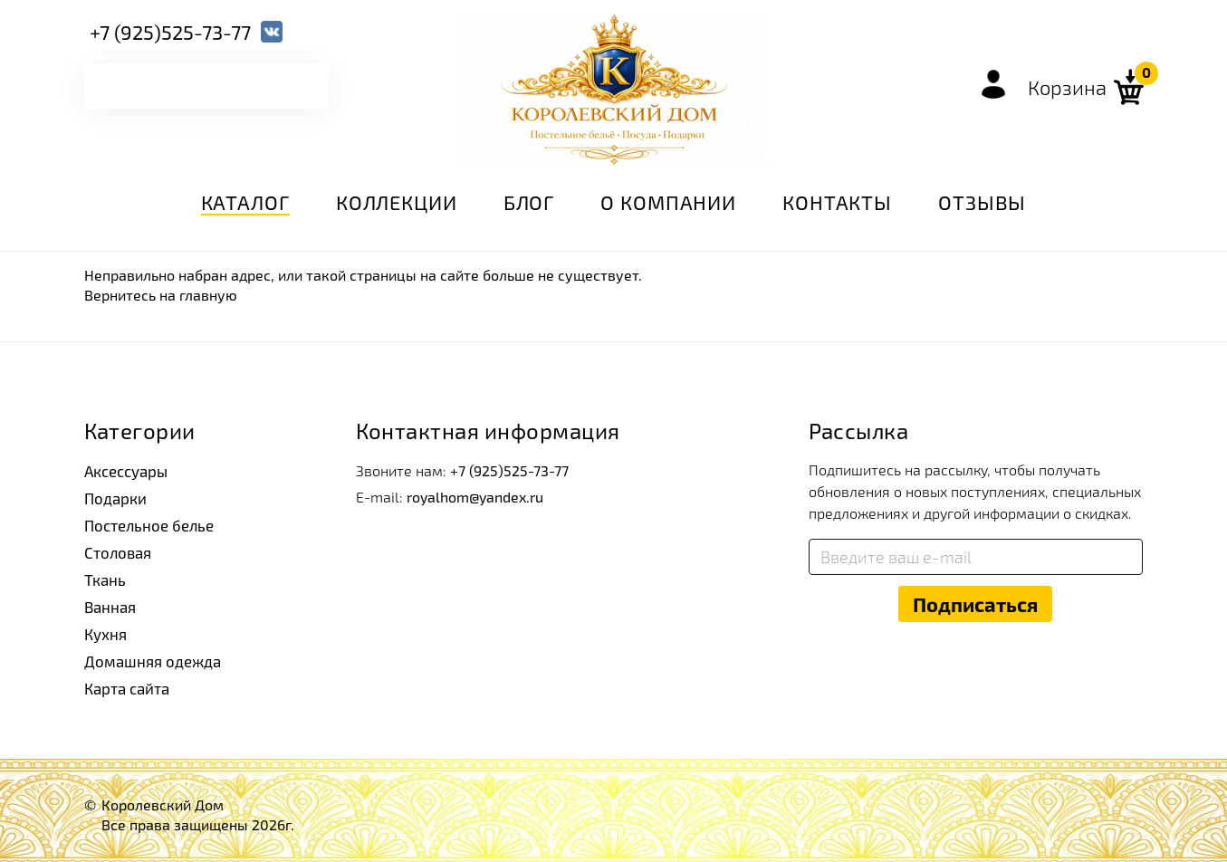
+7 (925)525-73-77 (170, 31)
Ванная (109, 601)
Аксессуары (125, 470)
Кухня (105, 628)
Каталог (245, 202)
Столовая (116, 549)
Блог (529, 202)
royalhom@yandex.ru (475, 496)
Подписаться (975, 604)
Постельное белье (146, 523)
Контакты (837, 202)
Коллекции (396, 202)
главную (208, 294)
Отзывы (982, 202)
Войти (994, 85)
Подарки (113, 496)
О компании (668, 202)
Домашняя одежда (149, 654)
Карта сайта (126, 680)
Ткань (103, 575)
